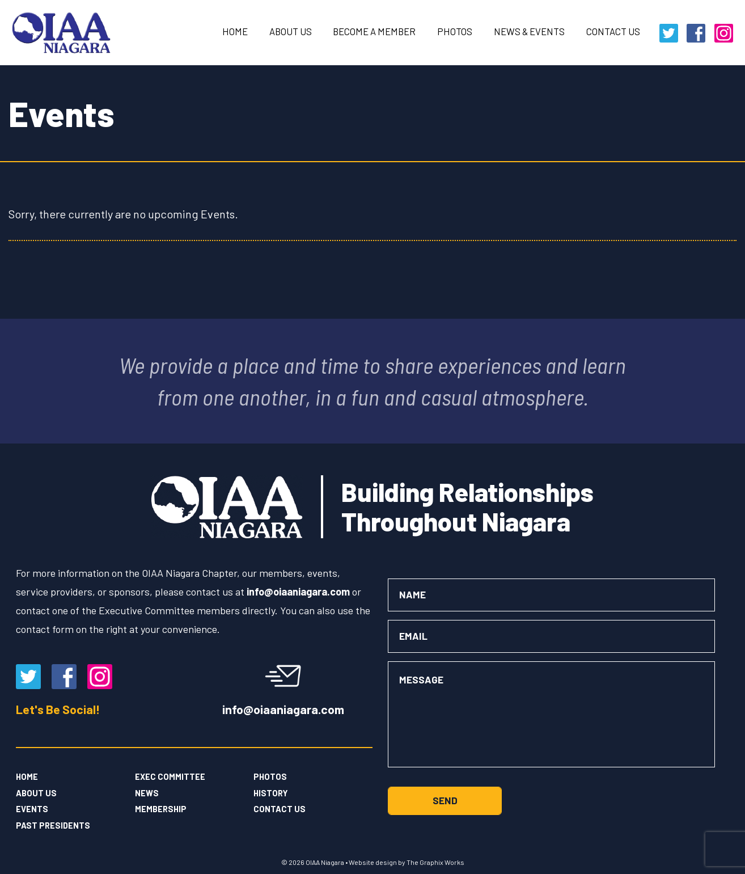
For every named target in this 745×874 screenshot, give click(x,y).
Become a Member (374, 31)
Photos (454, 31)
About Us (290, 31)
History (270, 793)
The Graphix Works (435, 862)
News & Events (529, 31)
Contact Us (613, 31)
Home (235, 31)
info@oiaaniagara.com (283, 708)
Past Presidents (53, 825)
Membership (161, 809)
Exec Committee (170, 776)
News (147, 793)
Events (32, 809)
